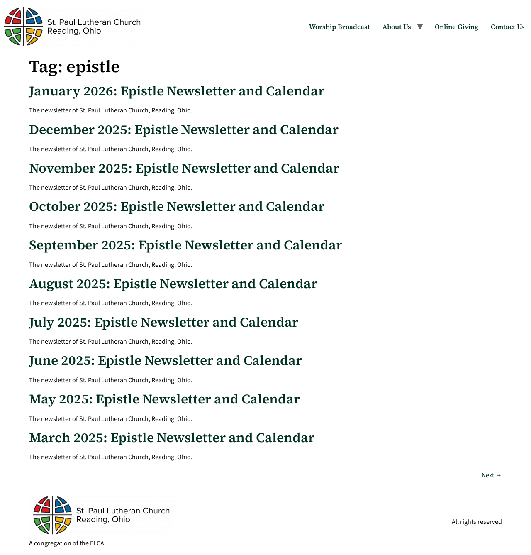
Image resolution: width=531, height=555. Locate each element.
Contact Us (508, 26)
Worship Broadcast (339, 26)
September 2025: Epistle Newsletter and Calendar (185, 245)
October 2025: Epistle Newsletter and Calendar (176, 206)
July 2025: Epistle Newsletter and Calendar (163, 322)
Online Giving (456, 26)
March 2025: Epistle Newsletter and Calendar (171, 437)
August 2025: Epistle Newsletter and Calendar (173, 283)
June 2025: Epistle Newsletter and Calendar (165, 360)
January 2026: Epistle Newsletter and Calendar (176, 91)
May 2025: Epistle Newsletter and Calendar (164, 399)
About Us (396, 26)
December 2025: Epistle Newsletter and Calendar (184, 129)
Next (492, 475)
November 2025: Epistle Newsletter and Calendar (184, 168)
